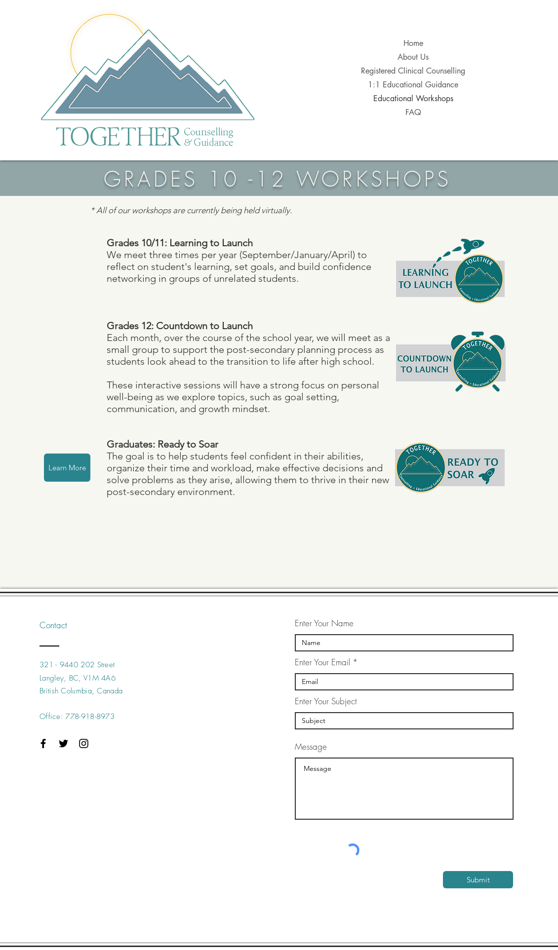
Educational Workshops (413, 98)
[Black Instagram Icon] (84, 743)
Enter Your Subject (326, 701)
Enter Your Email (322, 662)
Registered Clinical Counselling (413, 71)
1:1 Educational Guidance (413, 84)
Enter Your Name (324, 623)
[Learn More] (67, 468)
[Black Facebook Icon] (43, 743)
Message (311, 746)
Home (413, 43)
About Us (413, 57)
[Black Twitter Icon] (63, 743)
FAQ (413, 112)
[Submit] (478, 879)
